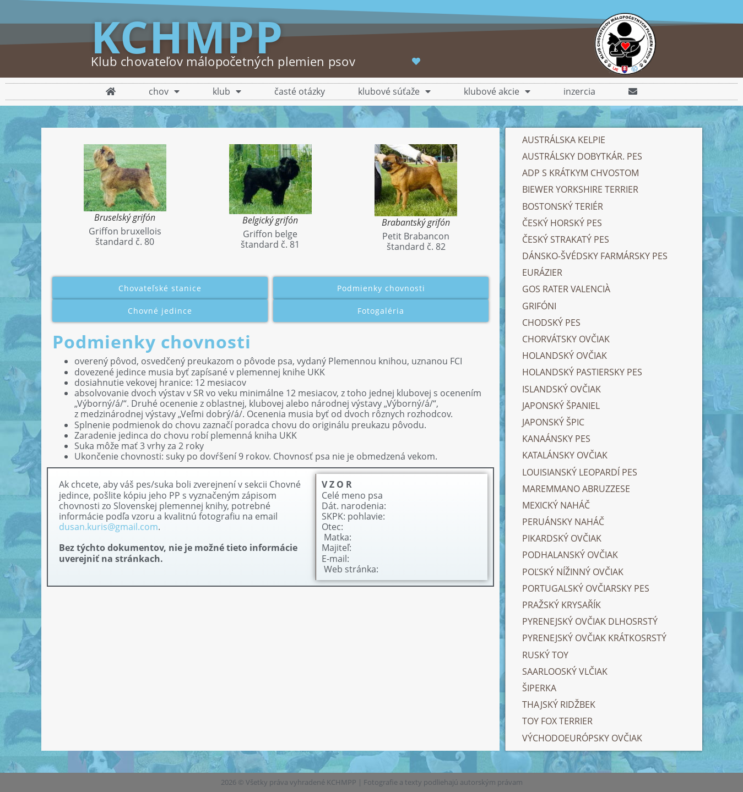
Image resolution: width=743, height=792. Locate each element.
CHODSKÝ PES (551, 322)
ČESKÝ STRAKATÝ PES (565, 239)
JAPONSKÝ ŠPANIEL (561, 406)
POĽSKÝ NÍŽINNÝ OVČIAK (572, 572)
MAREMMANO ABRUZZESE (576, 489)
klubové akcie (497, 92)
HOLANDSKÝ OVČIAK (564, 355)
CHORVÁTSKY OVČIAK (566, 339)
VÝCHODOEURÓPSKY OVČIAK (582, 738)
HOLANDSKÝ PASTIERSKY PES (582, 372)
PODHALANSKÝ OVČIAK (570, 555)
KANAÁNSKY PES (556, 439)
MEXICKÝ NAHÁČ (556, 505)
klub (227, 92)
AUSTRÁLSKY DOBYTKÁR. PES (582, 156)
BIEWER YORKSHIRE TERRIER (580, 189)
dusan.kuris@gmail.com (108, 527)
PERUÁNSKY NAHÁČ (563, 522)
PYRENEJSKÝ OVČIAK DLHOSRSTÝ (590, 621)
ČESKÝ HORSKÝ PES (562, 223)
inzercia (579, 91)
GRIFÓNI (539, 306)
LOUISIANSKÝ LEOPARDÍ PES (579, 472)
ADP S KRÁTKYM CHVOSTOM (580, 173)
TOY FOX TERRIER (557, 721)
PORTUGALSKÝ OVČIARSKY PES (585, 588)
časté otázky (299, 91)
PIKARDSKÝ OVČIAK (561, 538)
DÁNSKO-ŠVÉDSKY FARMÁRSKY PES (596, 256)
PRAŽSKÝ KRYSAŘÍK (561, 605)
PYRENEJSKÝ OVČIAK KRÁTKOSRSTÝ (594, 638)
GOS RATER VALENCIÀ (566, 289)
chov (164, 92)
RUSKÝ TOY (545, 655)
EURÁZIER (542, 272)
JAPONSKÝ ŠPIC (553, 422)
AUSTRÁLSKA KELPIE (563, 140)
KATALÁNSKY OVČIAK (565, 455)
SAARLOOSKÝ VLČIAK (565, 671)
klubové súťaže (394, 92)
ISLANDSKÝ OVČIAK (561, 389)
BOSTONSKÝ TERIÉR (562, 206)
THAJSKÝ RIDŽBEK (558, 704)
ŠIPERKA (539, 688)
